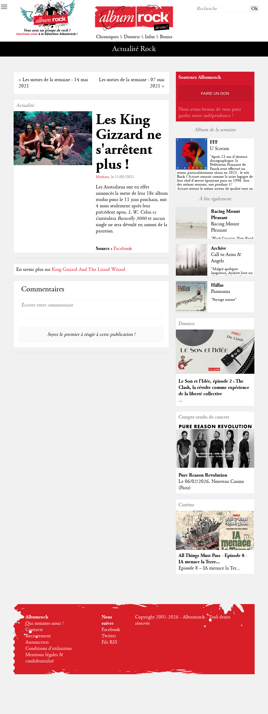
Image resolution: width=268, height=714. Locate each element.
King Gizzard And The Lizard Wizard (88, 269)
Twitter (109, 636)
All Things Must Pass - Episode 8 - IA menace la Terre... (212, 559)
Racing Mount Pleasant (225, 214)
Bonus (166, 37)
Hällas (217, 285)
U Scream (219, 149)
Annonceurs (37, 642)
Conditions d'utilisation (48, 648)
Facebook (123, 249)
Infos (150, 37)
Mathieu (102, 177)
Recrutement (38, 636)
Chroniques (107, 37)
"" (215, 176)
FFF (214, 142)
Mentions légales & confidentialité (44, 658)
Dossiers (132, 37)
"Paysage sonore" (224, 299)
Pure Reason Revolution (202, 475)
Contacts (34, 630)
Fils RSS (109, 642)
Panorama (220, 291)
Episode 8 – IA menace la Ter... (209, 568)
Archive (218, 248)
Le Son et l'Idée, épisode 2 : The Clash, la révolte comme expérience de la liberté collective (213, 387)
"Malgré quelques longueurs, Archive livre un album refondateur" (232, 273)
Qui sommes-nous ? (44, 623)
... (180, 400)
